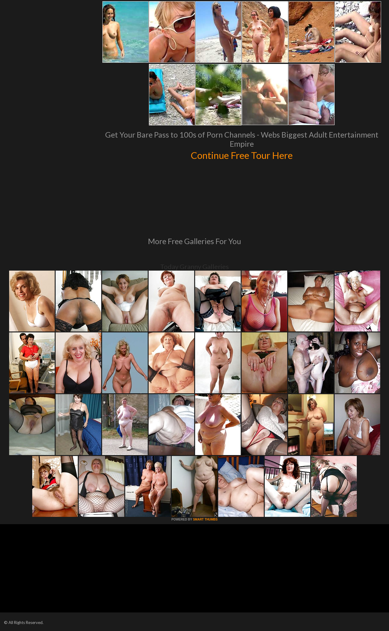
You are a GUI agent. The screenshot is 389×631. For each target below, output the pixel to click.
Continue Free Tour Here (242, 154)
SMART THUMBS (205, 519)
